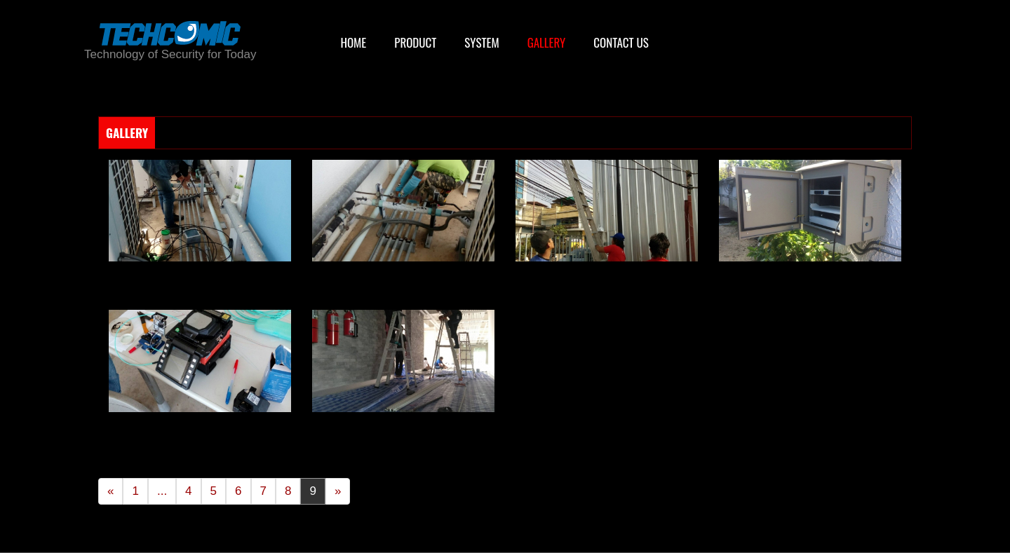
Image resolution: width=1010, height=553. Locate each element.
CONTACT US (620, 42)
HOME (353, 42)
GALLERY (546, 42)
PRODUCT (415, 42)
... (162, 491)
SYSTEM (481, 42)
